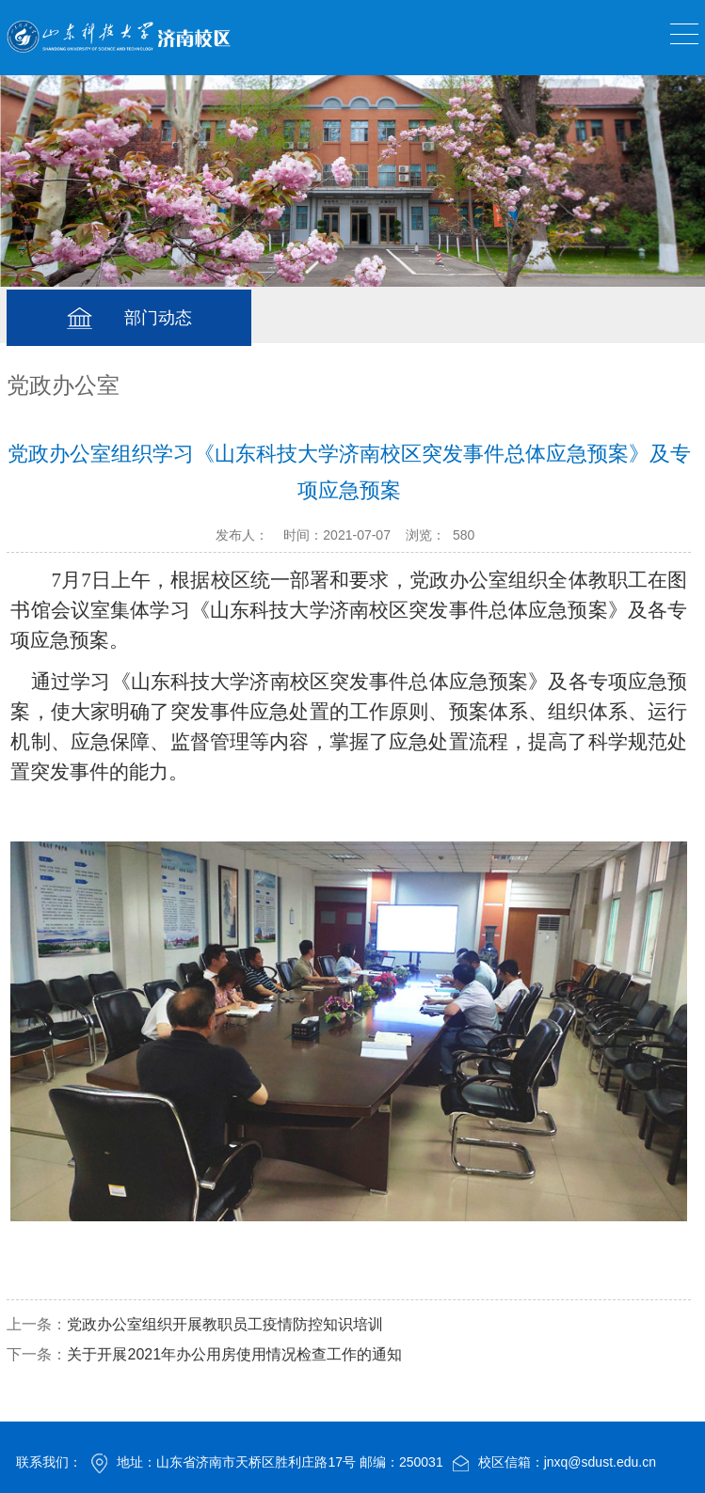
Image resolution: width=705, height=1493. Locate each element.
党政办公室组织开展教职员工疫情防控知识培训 (225, 1324)
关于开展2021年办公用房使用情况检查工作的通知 (234, 1354)
